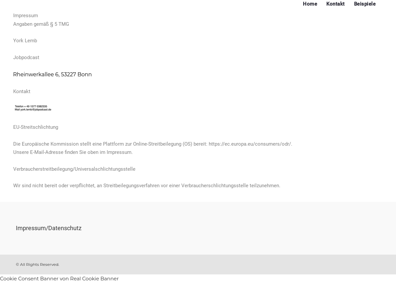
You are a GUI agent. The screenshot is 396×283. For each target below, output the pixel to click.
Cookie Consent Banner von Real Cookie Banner (59, 278)
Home (310, 4)
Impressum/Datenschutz (49, 228)
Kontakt (335, 4)
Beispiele (365, 4)
